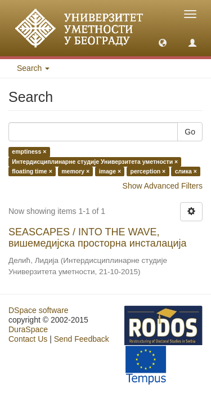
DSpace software (38, 310)
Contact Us (27, 338)
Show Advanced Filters (163, 185)
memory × (75, 171)
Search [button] (33, 68)
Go (190, 131)
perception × (148, 171)
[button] (162, 42)
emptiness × (29, 152)
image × (110, 171)
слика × (186, 171)
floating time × (32, 171)
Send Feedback (81, 338)
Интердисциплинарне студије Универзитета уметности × (95, 161)
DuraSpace (28, 329)
